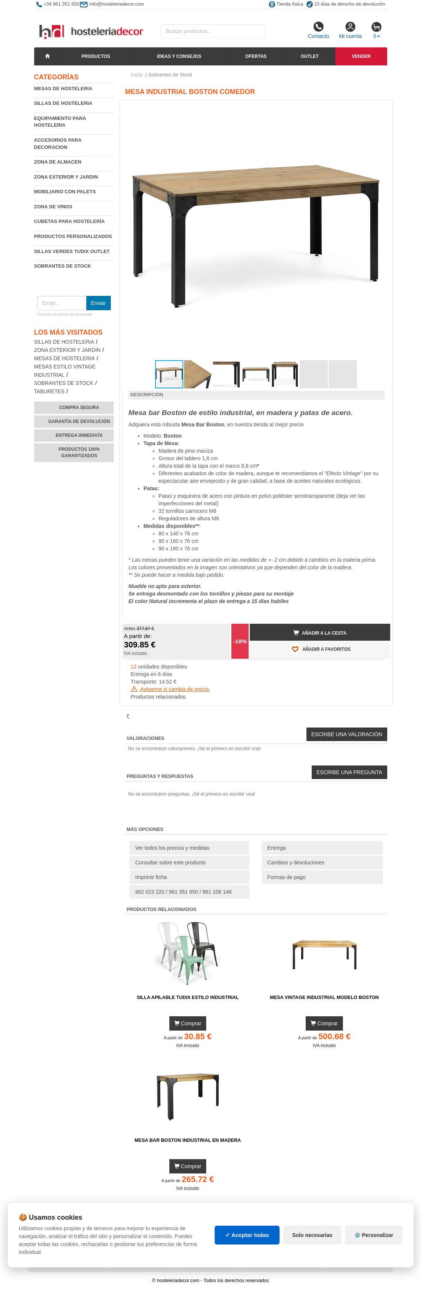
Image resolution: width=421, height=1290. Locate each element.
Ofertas (255, 56)
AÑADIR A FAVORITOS (319, 649)
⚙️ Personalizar (373, 1235)
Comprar (187, 1023)
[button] (378, 109)
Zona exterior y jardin (66, 177)
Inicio (137, 74)
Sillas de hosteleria (63, 103)
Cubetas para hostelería (69, 221)
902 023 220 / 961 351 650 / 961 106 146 (183, 892)
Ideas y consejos (179, 56)
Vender (361, 56)
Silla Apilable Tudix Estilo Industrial (188, 997)
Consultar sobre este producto (170, 862)
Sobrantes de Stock (64, 383)
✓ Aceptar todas (247, 1235)
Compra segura (79, 407)
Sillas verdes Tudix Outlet (72, 251)
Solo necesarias (312, 1235)
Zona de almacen (57, 162)
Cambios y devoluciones (295, 862)
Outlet (310, 56)
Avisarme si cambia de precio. (170, 689)
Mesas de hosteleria (63, 88)
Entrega (276, 848)
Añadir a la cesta (320, 633)
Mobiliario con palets (65, 191)
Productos (95, 56)
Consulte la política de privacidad (64, 314)
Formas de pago (286, 877)
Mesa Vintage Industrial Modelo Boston (324, 997)
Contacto (318, 30)
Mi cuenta (350, 30)
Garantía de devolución (79, 421)
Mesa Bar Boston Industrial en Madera (187, 1140)
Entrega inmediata (79, 435)
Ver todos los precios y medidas (172, 848)
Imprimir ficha (151, 877)
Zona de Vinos (53, 206)
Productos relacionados (158, 697)
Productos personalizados (73, 236)
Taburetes (49, 391)
